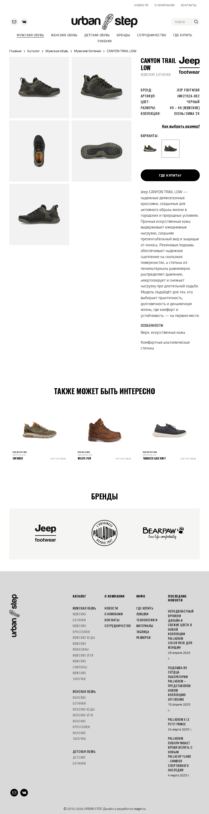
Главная (15, 50)
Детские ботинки (79, 760)
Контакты (189, 5)
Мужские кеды (84, 637)
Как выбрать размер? (181, 126)
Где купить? (170, 175)
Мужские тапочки (79, 675)
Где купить (182, 35)
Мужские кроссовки (81, 628)
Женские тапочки (79, 735)
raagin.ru (140, 808)
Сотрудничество (151, 35)
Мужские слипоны (80, 663)
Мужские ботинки (87, 50)
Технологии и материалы (147, 622)
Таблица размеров (143, 634)
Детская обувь (97, 35)
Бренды (123, 35)
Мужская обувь (30, 35)
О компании (165, 5)
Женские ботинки (79, 700)
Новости (141, 5)
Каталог (33, 50)
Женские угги (83, 714)
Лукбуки (104, 41)
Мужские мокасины (81, 646)
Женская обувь (64, 35)
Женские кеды (84, 709)
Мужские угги (83, 655)
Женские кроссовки (81, 723)
